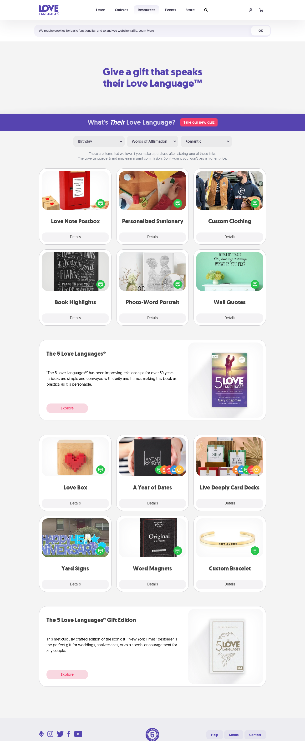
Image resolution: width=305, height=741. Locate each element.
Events (170, 9)
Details (75, 237)
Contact (255, 735)
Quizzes (121, 9)
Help (214, 735)
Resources (146, 9)
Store (190, 9)
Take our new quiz (198, 122)
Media (234, 735)
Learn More (146, 31)
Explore (67, 408)
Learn (100, 9)
